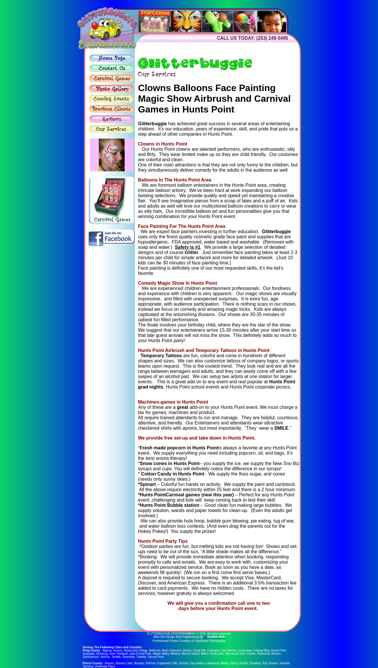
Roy (264, 663)
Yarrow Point (156, 656)
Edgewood (163, 663)
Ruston (273, 663)
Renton (276, 653)
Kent (113, 653)
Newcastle (216, 653)
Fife (174, 663)
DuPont (150, 663)
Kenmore (102, 653)
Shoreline (128, 656)
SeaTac (105, 656)
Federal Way (261, 650)
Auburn (117, 650)
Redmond (263, 653)
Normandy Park (235, 653)
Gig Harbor (197, 663)
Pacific (251, 653)
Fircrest (183, 663)
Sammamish (91, 656)
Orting (234, 663)
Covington (213, 650)
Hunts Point (278, 650)
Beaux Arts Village (135, 650)
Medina (175, 653)
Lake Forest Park (140, 653)
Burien (187, 650)
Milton (205, 653)
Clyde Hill (199, 650)
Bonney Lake (124, 663)
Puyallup (255, 663)
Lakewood (212, 663)
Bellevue (154, 650)
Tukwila (141, 656)
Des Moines (229, 650)
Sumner (284, 663)
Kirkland (122, 653)
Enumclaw (245, 650)
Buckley (139, 663)
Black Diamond (171, 650)
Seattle (116, 656)
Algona (106, 650)
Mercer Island (190, 653)
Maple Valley (161, 653)
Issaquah (88, 653)
